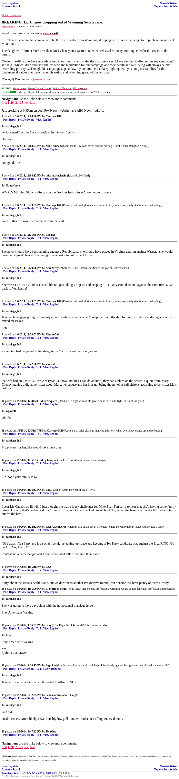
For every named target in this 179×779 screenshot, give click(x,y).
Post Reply (9, 119)
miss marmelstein (56, 175)
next (26, 102)
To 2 (38, 208)
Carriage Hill (53, 116)
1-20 (11, 102)
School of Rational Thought (62, 695)
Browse (6, 6)
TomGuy (51, 731)
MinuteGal (52, 334)
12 (3, 460)
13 (3, 489)
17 (3, 625)
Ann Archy (52, 268)
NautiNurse (52, 146)
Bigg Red (51, 665)
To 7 (38, 570)
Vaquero (52, 401)
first (4, 102)
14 (3, 526)
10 (3, 401)
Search (16, 6)
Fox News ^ (8, 26)
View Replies (43, 119)
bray (48, 625)
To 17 (39, 668)
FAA (48, 566)
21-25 (19, 102)
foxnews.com (41, 79)
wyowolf (51, 364)
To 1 (38, 149)
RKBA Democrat (56, 526)
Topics (157, 6)
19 (3, 695)
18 (3, 665)
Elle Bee (50, 234)
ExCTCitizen (53, 489)
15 (3, 566)
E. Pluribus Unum (56, 588)
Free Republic (10, 3)
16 (3, 588)
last (32, 102)
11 (3, 430)
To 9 (38, 433)
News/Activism (168, 3)
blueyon (52, 460)
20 (3, 731)
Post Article (170, 6)
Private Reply (26, 119)
